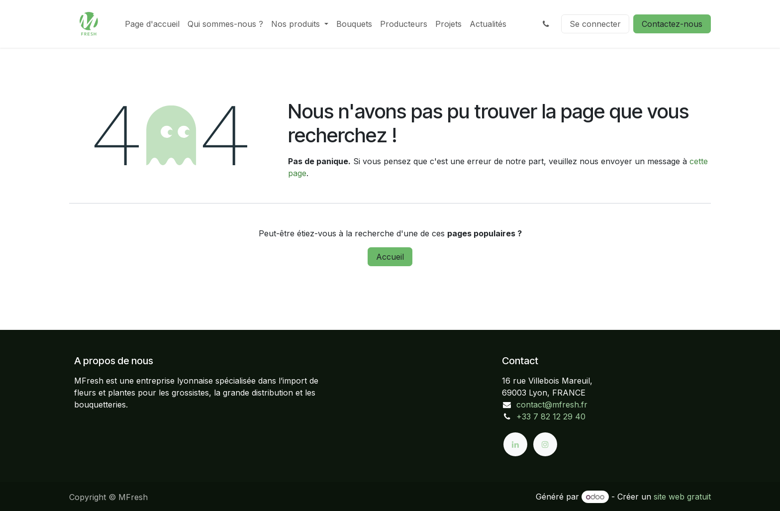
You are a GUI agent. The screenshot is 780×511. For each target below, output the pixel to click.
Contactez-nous (672, 24)
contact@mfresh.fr (551, 404)
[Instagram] (545, 444)
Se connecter (595, 24)
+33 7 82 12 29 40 (550, 416)
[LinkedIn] (515, 444)
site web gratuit (682, 497)
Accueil (390, 257)
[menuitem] (152, 24)
